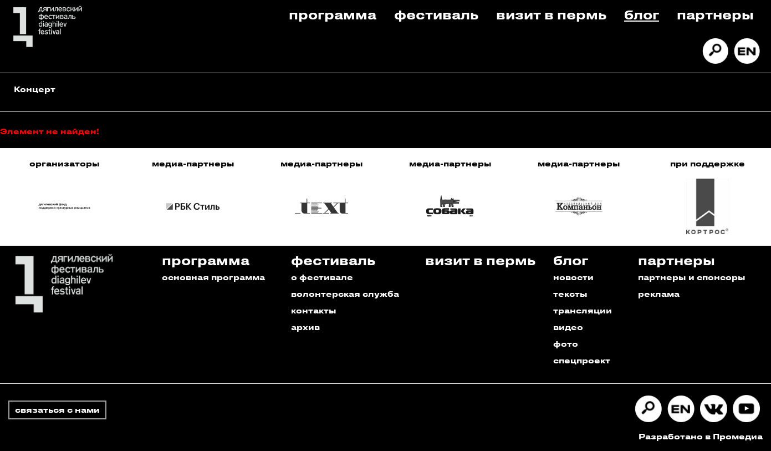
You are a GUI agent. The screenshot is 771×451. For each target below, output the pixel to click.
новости (573, 277)
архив (305, 327)
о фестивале (322, 277)
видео (568, 327)
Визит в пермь (551, 14)
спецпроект (581, 360)
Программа (332, 14)
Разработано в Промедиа (701, 436)
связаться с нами (57, 409)
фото (565, 343)
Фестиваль (436, 14)
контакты (313, 310)
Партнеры (715, 14)
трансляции (582, 310)
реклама (659, 293)
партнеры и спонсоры (692, 277)
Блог (641, 14)
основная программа (213, 277)
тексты (570, 293)
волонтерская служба (345, 293)
